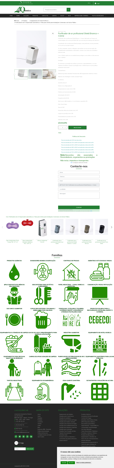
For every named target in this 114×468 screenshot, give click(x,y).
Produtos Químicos (86, 414)
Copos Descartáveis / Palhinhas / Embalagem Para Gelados (89, 431)
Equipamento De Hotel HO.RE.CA (39, 20)
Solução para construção (65, 429)
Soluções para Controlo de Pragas (68, 420)
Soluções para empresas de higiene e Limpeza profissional (68, 424)
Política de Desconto (98, 15)
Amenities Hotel (63, 435)
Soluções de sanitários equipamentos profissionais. (66, 418)
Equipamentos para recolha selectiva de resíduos (88, 446)
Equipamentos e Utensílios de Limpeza (88, 437)
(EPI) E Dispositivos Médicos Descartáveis (88, 422)
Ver (72, 162)
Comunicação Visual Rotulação (89, 427)
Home (11, 15)
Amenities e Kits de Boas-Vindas (89, 420)
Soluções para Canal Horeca (66, 416)
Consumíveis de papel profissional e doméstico (68, 439)
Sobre (18, 15)
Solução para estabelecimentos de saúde (68, 425)
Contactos (45, 15)
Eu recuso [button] (71, 462)
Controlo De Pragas (86, 418)
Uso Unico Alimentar (86, 429)
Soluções (26, 15)
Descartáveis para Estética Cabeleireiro (88, 424)
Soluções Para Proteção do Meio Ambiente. (67, 431)
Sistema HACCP (63, 440)
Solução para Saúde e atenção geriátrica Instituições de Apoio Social (67, 422)
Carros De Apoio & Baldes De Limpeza (88, 444)
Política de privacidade (43, 431)
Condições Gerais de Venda (44, 435)
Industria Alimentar (86, 440)
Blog (69, 15)
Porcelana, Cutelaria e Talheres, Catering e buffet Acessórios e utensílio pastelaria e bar (89, 433)
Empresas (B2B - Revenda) (81, 15)
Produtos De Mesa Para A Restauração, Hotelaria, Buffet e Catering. (89, 435)
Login (97, 3)
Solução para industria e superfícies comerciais (68, 427)
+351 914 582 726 (26, 2)
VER (91, 211)
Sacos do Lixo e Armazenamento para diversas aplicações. (89, 439)
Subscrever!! (30, 449)
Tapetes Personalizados (65, 433)
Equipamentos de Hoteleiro (66, 414)
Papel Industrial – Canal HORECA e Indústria (90, 425)
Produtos (35, 15)
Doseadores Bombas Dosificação (89, 416)
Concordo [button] (64, 462)
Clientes (54, 15)
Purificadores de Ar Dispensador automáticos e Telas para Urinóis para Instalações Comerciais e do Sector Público (45, 22)
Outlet (62, 15)
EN (91, 3)
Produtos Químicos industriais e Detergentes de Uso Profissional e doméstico (67, 437)
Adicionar (77, 127)
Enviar (79, 207)
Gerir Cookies (41, 436)
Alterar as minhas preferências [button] (83, 462)
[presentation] (14, 73)
